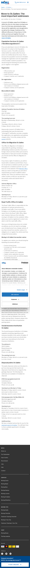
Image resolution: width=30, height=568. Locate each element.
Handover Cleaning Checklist (8, 516)
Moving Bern (4, 487)
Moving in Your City (6, 519)
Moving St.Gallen (5, 496)
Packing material (5, 536)
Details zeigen (21, 289)
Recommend (4, 460)
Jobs (2, 464)
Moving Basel (4, 483)
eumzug (4, 139)
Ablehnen (15, 304)
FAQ (2, 467)
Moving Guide (4, 510)
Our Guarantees (5, 454)
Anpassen (15, 299)
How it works (4, 457)
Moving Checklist (5, 513)
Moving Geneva (5, 490)
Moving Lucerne (5, 493)
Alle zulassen (15, 294)
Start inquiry (15, 565)
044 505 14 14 (21, 2)
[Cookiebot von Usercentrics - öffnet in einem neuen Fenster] (21, 263)
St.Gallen (8, 7)
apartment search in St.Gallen (9, 425)
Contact (3, 470)
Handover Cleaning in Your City (9, 523)
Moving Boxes (4, 533)
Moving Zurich (4, 480)
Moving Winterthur (6, 500)
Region (3, 7)
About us (3, 451)
